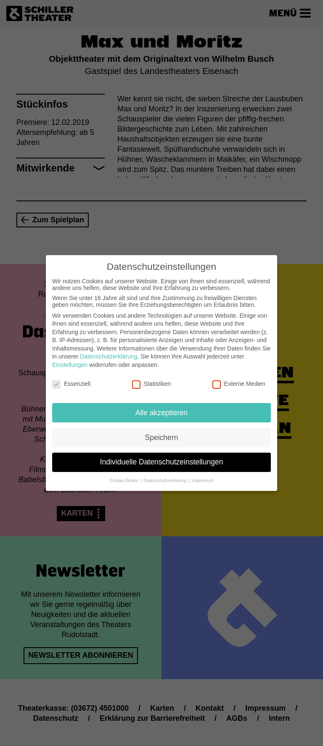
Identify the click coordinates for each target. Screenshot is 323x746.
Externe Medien (238, 377)
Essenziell (71, 377)
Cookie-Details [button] (124, 474)
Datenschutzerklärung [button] (165, 474)
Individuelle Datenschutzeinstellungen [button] (161, 456)
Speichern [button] (161, 431)
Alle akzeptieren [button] (161, 407)
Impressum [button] (203, 474)
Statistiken (151, 377)
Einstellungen (69, 359)
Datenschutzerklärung (108, 351)
